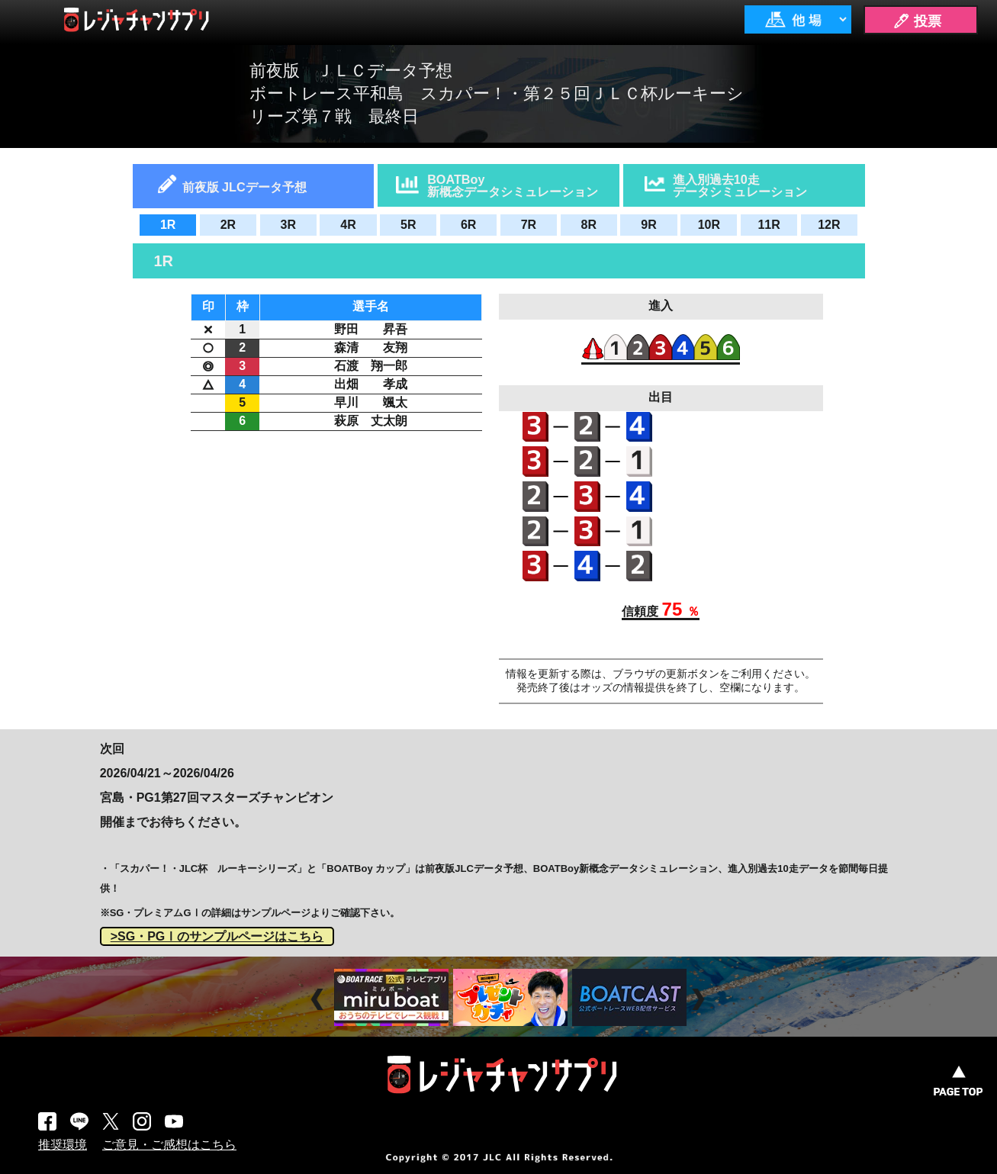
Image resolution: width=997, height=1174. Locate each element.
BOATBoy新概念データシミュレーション (512, 185)
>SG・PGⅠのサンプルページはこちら (217, 936)
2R (228, 224)
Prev (319, 999)
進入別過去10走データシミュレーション (740, 185)
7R (528, 224)
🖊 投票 (916, 21)
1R (167, 224)
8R (588, 224)
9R (648, 224)
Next (699, 999)
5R (408, 224)
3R (288, 224)
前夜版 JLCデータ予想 (244, 187)
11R (768, 224)
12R (829, 224)
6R (468, 224)
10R (709, 224)
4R (347, 224)
